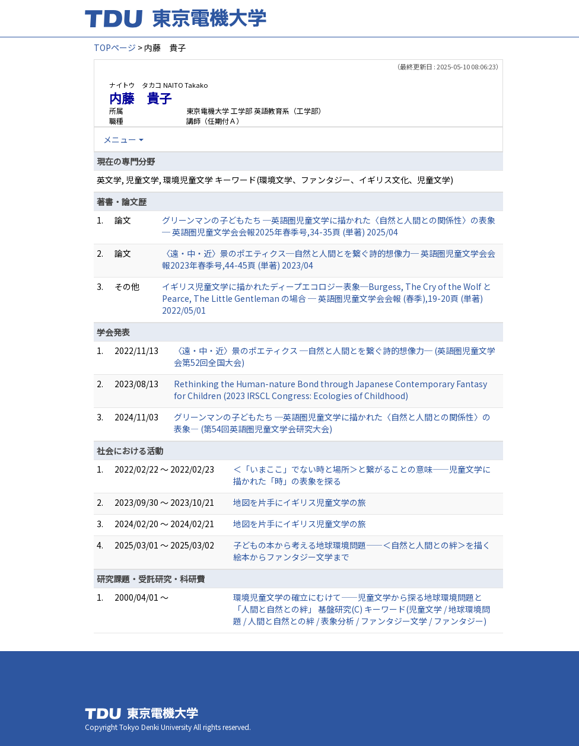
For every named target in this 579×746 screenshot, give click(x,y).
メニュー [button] (119, 139)
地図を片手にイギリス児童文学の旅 (299, 502)
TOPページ (115, 47)
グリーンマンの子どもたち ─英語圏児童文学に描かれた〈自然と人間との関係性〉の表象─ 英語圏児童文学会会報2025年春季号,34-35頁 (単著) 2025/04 (328, 226)
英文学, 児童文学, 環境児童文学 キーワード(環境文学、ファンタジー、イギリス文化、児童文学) (275, 180)
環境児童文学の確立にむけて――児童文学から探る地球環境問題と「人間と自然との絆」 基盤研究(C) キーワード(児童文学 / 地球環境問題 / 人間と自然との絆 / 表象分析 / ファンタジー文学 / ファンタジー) (361, 609)
